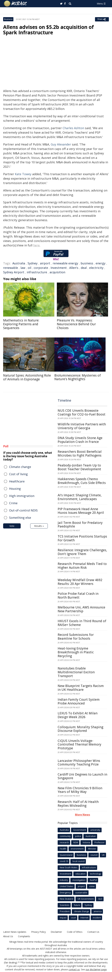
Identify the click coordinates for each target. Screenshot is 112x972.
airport (45, 263)
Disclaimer (56, 931)
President (65, 911)
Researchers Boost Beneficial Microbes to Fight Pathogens (80, 453)
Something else (20, 518)
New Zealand (66, 898)
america (97, 911)
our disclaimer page (96, 969)
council (94, 854)
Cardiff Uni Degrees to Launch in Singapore (82, 776)
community (65, 836)
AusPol (93, 879)
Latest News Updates (14, 931)
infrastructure (37, 272)
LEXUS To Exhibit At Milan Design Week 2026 (77, 715)
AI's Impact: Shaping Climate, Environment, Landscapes (80, 497)
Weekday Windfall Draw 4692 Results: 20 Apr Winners (80, 582)
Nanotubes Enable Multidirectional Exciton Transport (76, 672)
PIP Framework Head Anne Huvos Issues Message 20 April (81, 511)
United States (66, 886)
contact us (74, 969)
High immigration (21, 496)
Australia (18, 263)
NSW (75, 842)
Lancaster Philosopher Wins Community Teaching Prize (79, 763)
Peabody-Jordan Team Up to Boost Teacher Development (79, 467)
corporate (41, 268)
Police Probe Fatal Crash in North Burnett (78, 595)
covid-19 (64, 861)
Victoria (86, 842)
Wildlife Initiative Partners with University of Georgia (82, 426)
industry (64, 879)
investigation (79, 879)
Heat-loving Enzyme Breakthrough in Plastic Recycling (76, 652)
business (87, 263)
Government (79, 829)
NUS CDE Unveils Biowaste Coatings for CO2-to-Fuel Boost (81, 412)
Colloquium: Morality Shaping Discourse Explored (80, 729)
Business (8, 19)
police (78, 836)
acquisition (57, 272)
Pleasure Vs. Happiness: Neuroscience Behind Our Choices (76, 324)
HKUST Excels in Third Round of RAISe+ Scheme (82, 623)
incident (97, 917)
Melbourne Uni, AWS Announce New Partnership (81, 609)
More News (82, 814)
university (95, 829)
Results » (39, 525)
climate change (81, 911)
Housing (15, 489)
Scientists (64, 905)
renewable (10, 268)
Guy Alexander (61, 144)
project (81, 886)
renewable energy (65, 263)
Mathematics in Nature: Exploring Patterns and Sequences (21, 324)
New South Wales (68, 867)
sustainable (81, 892)
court (73, 917)
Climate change (20, 467)
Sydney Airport (13, 272)
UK (103, 854)
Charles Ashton (73, 128)
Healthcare (17, 481)
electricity (96, 268)
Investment (59, 268)
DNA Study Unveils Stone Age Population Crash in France (80, 440)
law (22, 268)
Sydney (32, 263)
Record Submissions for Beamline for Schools (76, 637)
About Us (8, 936)
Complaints (24, 936)
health (63, 848)
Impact (63, 917)
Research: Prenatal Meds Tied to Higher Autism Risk (82, 566)
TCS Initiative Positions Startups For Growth (82, 538)
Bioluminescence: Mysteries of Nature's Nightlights (77, 377)
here (36, 245)
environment (77, 848)
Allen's (73, 268)
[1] (19, 962)
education (80, 873)
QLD (100, 898)
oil (29, 268)
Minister (92, 848)
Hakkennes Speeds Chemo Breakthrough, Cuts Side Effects (82, 481)
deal (84, 268)
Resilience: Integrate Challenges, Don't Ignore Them (82, 552)
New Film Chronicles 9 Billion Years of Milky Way (80, 790)
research (64, 842)
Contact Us (93, 931)
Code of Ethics (74, 931)
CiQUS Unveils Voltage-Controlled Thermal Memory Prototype (79, 744)
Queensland (66, 854)
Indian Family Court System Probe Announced (79, 701)
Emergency (65, 892)
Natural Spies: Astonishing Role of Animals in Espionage (27, 377)
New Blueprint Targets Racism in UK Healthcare (81, 688)
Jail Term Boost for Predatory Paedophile (80, 525)
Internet (84, 917)
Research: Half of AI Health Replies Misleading (78, 804)
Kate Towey (23, 174)
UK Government (86, 898)
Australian (91, 836)
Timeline (64, 400)
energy (100, 263)
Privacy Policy (38, 931)
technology (95, 873)
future (77, 905)
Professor (99, 842)
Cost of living (18, 474)
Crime (13, 503)
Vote (11, 525)
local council (79, 861)
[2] (21, 962)
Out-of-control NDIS (23, 510)
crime (92, 886)
